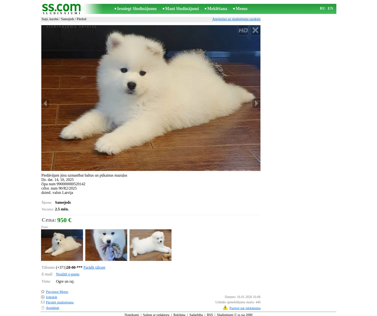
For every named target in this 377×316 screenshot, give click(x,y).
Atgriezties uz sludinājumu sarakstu (236, 19)
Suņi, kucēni (50, 19)
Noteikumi (132, 313)
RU (322, 8)
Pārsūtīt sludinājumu (60, 300)
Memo (241, 8)
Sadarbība (196, 313)
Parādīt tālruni (94, 265)
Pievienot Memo (57, 290)
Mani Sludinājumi (182, 8)
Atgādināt (52, 306)
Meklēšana (217, 8)
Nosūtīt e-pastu (67, 272)
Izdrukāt (51, 295)
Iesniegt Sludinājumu (137, 8)
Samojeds (67, 19)
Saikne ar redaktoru (156, 313)
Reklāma (179, 313)
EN (330, 8)
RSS (210, 313)
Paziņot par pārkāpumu (245, 306)
